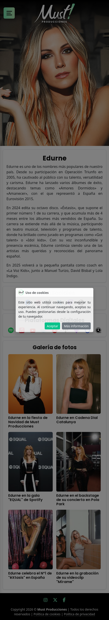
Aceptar (52, 326)
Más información (76, 326)
